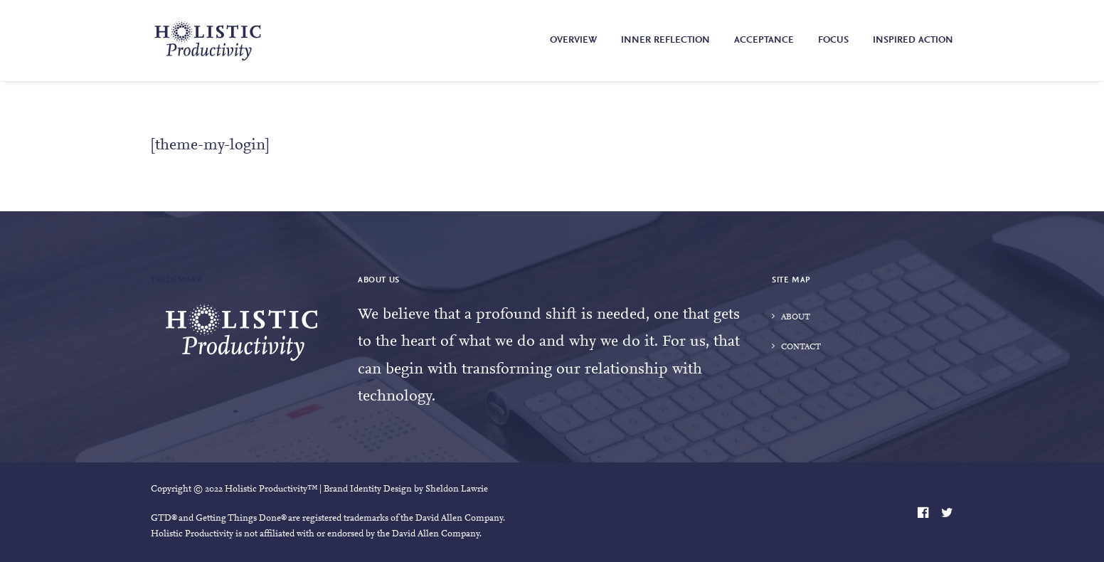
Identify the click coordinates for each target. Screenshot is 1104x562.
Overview (573, 41)
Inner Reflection (665, 41)
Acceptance (764, 41)
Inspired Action (913, 41)
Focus (833, 41)
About (795, 317)
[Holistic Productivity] (208, 40)
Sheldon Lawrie (456, 489)
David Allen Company (459, 518)
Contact (801, 347)
